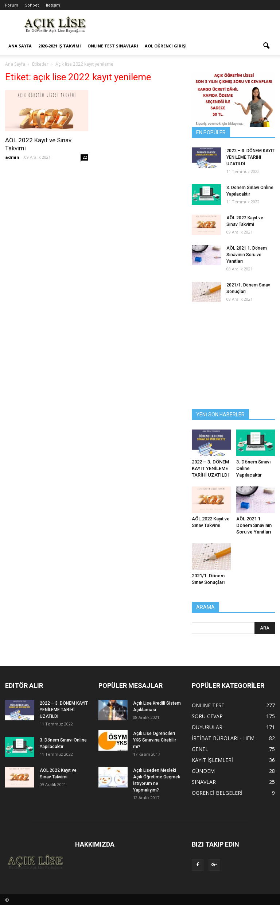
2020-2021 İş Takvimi (59, 46)
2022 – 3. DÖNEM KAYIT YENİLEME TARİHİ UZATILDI (250, 157)
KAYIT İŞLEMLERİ (212, 759)
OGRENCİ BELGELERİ (217, 792)
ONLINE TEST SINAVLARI (113, 46)
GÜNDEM (203, 770)
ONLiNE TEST (208, 705)
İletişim (53, 5)
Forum (11, 5)
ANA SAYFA (20, 46)
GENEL (200, 749)
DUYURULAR (207, 727)
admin (12, 157)
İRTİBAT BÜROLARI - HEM (223, 738)
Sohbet (32, 5)
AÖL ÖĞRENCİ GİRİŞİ (166, 46)
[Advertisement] (189, 26)
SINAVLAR (204, 781)
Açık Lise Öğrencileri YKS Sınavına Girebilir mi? (154, 740)
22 (84, 157)
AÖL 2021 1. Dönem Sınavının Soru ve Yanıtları (246, 255)
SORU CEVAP (207, 716)
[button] (266, 46)
